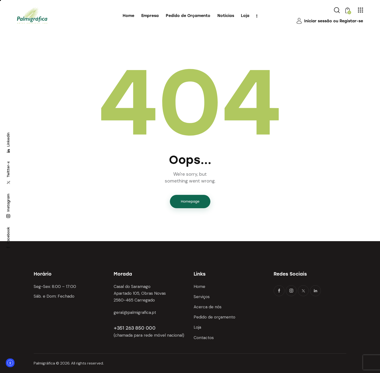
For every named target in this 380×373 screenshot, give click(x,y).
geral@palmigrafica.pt (135, 312)
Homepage (190, 201)
